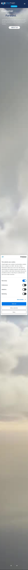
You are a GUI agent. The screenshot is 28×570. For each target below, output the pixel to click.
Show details (20, 299)
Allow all (14, 303)
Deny (14, 312)
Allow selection (14, 308)
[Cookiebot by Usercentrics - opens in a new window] (20, 257)
